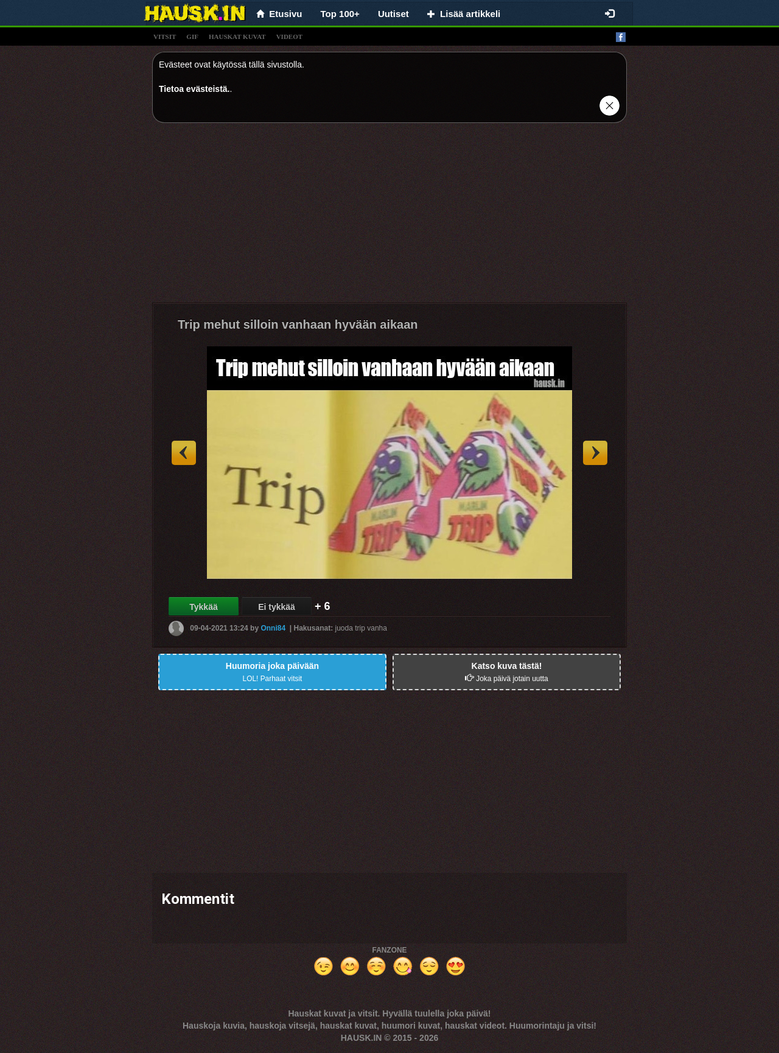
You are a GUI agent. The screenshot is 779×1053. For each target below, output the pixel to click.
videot (289, 36)
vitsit (164, 36)
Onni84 (272, 628)
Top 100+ (340, 14)
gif (192, 36)
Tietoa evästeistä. (194, 89)
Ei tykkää (276, 607)
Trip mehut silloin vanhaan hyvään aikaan (298, 324)
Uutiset (393, 14)
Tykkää (203, 607)
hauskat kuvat (237, 36)
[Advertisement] (389, 217)
